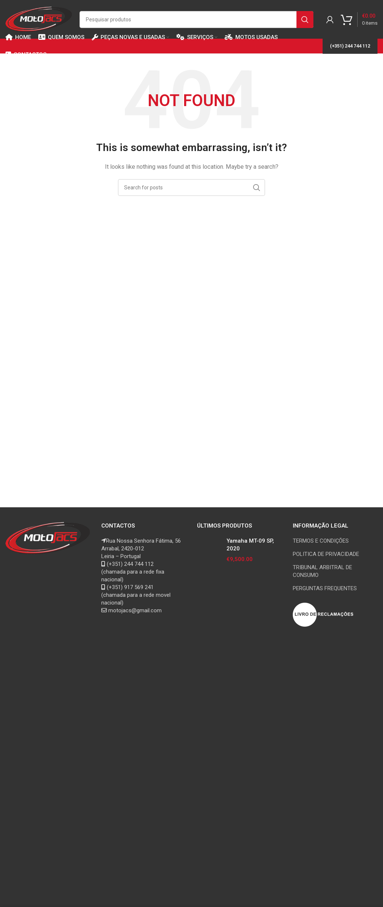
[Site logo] (39, 18)
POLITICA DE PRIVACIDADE (326, 554)
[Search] (196, 19)
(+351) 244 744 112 (350, 46)
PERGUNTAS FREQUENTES (325, 588)
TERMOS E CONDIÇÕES (321, 540)
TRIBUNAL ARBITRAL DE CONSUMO (322, 571)
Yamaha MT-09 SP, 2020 (250, 544)
